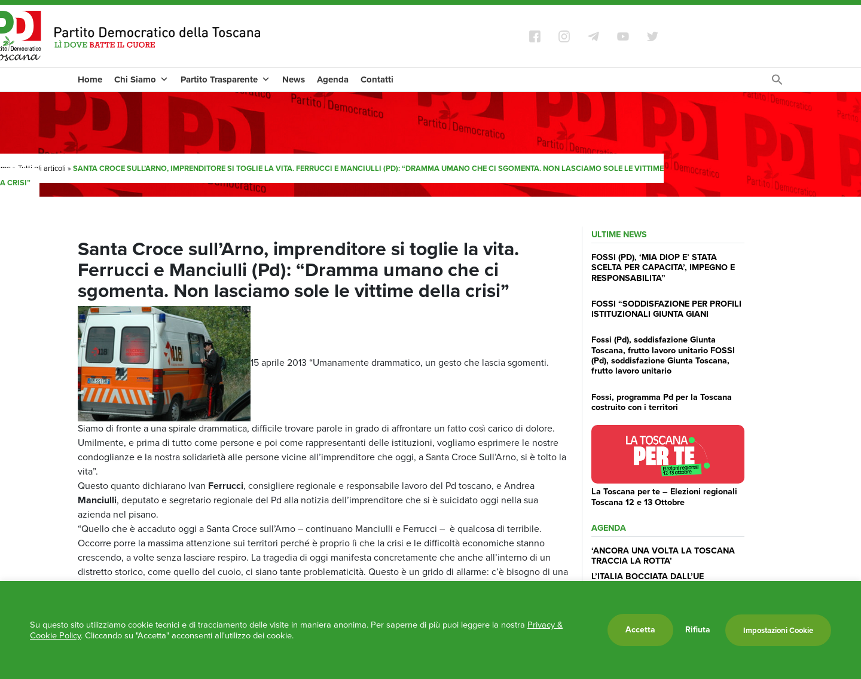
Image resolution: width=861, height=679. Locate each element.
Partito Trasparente (225, 79)
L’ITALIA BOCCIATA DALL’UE (647, 576)
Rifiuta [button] (697, 630)
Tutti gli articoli (42, 168)
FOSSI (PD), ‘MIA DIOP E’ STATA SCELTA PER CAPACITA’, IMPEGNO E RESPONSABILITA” (663, 267)
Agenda (333, 79)
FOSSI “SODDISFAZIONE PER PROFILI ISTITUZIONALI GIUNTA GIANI (666, 308)
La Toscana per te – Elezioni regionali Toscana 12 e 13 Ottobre (664, 496)
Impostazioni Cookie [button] (778, 630)
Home (90, 79)
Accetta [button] (640, 629)
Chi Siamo (141, 79)
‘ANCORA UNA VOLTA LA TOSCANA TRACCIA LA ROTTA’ (663, 555)
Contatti (377, 79)
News (293, 79)
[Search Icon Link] (777, 83)
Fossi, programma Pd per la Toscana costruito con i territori (661, 402)
